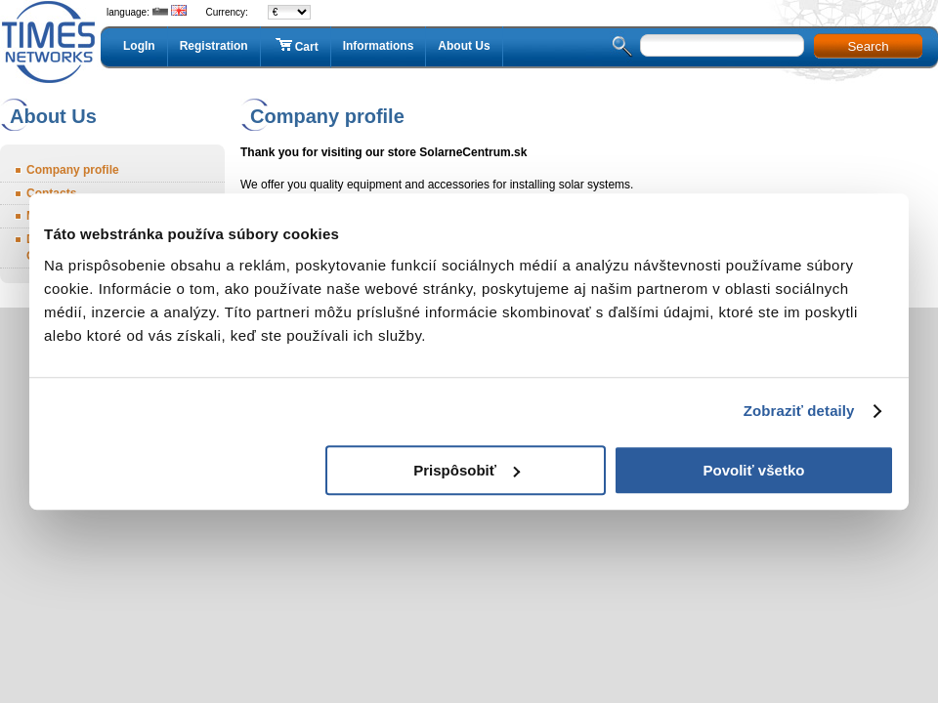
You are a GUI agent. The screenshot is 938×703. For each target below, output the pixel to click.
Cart (296, 46)
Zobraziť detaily (799, 410)
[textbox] (722, 45)
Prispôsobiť (466, 470)
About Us (464, 46)
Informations (378, 46)
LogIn (139, 46)
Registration (214, 46)
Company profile (72, 170)
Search (867, 46)
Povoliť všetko (754, 470)
